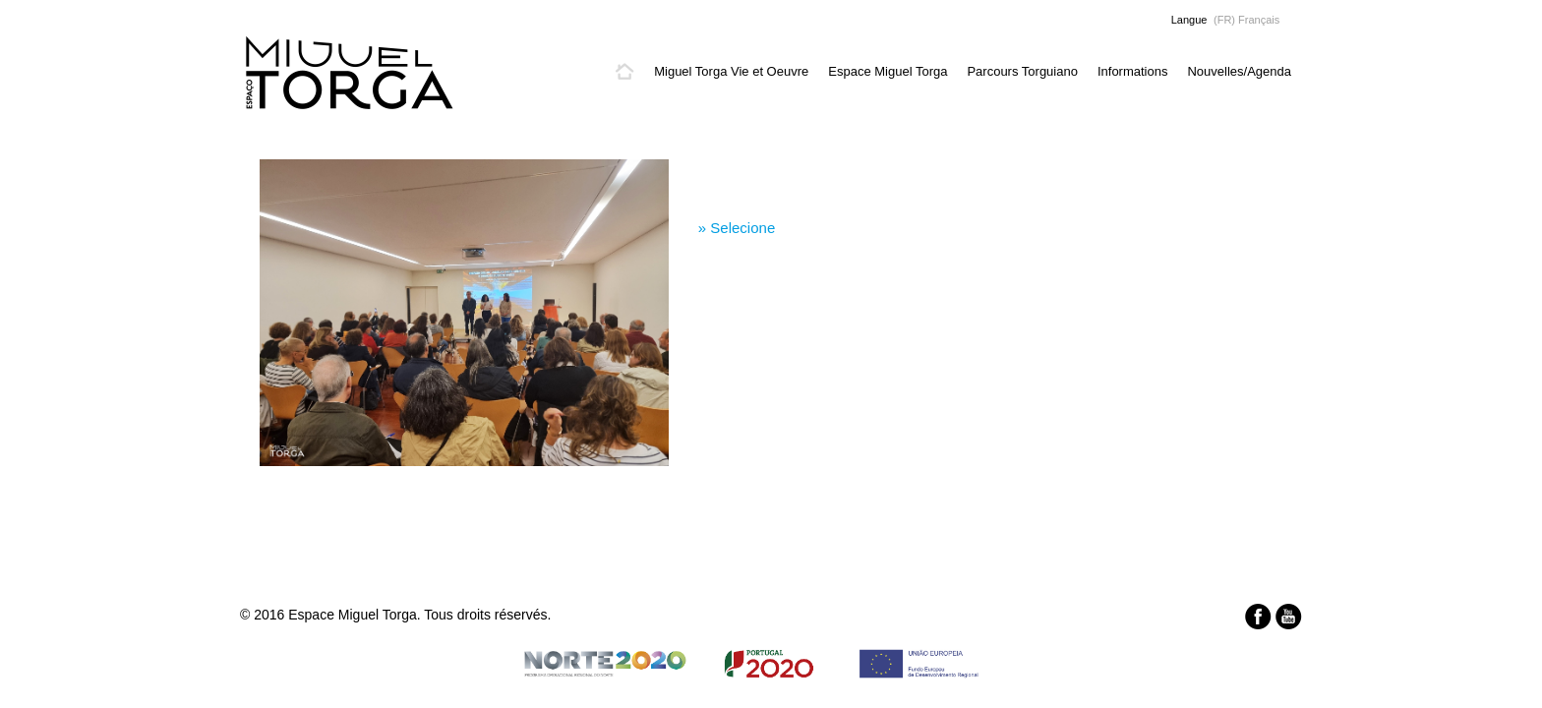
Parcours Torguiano (1022, 71)
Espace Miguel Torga (887, 71)
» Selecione (736, 227)
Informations (1132, 71)
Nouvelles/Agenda (1239, 71)
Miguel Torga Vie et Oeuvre (731, 71)
